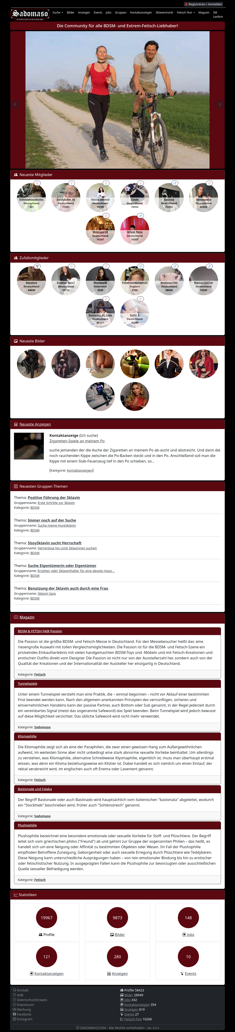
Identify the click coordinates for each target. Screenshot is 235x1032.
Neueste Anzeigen (35, 424)
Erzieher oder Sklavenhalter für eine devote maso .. (76, 571)
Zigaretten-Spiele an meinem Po (77, 440)
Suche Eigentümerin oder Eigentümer (62, 565)
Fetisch (40, 674)
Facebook (22, 1014)
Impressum (23, 1004)
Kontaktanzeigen (141, 12)
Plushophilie (27, 825)
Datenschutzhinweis (30, 1000)
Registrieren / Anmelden (203, 4)
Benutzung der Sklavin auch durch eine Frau (68, 588)
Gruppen (120, 12)
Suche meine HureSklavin (57, 525)
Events (98, 12)
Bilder (70, 12)
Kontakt (21, 990)
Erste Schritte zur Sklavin (56, 503)
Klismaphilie (27, 736)
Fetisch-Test (133, 1019)
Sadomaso (42, 727)
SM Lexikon (218, 15)
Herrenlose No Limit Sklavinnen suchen (67, 548)
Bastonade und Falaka (35, 789)
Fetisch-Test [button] (185, 12)
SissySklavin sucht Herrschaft (54, 542)
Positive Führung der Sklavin (54, 497)
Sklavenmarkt (164, 12)
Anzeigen (84, 12)
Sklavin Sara (47, 593)
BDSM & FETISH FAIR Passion (40, 631)
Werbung (22, 1009)
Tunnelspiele (27, 683)
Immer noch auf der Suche (52, 520)
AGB (18, 995)
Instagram (23, 1019)
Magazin (204, 12)
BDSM (34, 507)
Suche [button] (57, 12)
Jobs (109, 12)
